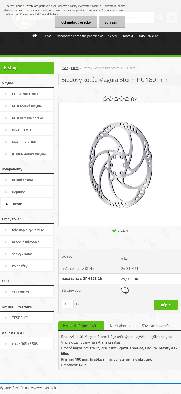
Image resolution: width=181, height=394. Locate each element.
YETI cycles (20, 292)
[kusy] (68, 304)
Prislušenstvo (22, 180)
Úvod (65, 68)
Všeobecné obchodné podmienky (80, 35)
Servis (112, 35)
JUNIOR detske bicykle (29, 154)
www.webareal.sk (43, 387)
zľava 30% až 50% (25, 343)
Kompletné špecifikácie (81, 325)
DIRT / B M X (21, 130)
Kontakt (127, 35)
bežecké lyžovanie (26, 242)
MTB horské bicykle (27, 106)
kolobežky (19, 266)
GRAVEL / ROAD (24, 142)
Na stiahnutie (120, 325)
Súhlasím (111, 22)
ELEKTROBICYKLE (25, 94)
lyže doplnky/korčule (28, 230)
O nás (47, 35)
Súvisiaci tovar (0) (155, 325)
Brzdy (17, 204)
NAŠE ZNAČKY (149, 35)
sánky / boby (22, 254)
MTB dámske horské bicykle (27, 119)
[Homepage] (35, 35)
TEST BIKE (20, 317)
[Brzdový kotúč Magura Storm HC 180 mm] (120, 105)
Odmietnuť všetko (76, 22)
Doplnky (18, 192)
